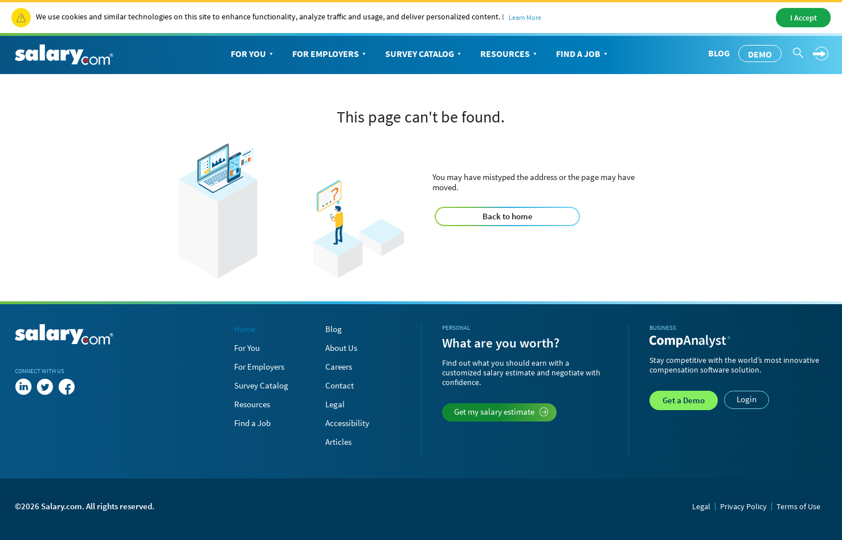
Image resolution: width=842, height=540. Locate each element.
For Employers (330, 54)
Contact (339, 385)
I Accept (803, 18)
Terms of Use (798, 506)
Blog (719, 53)
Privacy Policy (743, 506)
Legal (335, 404)
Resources (509, 54)
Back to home (508, 216)
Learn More (525, 17)
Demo (760, 54)
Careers (338, 366)
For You (253, 54)
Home (244, 329)
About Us (341, 347)
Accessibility (347, 423)
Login (747, 399)
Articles (338, 441)
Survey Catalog (424, 54)
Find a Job (583, 54)
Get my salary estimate (501, 411)
